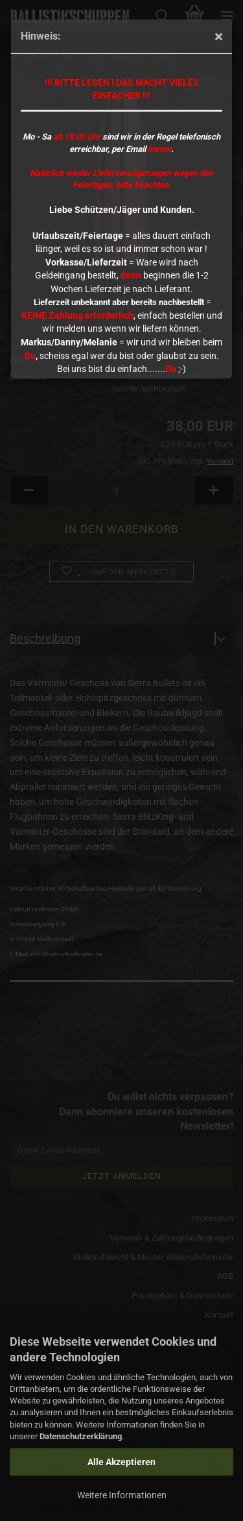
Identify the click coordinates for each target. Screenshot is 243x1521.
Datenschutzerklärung (81, 1436)
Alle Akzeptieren (121, 1462)
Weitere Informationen (122, 1495)
